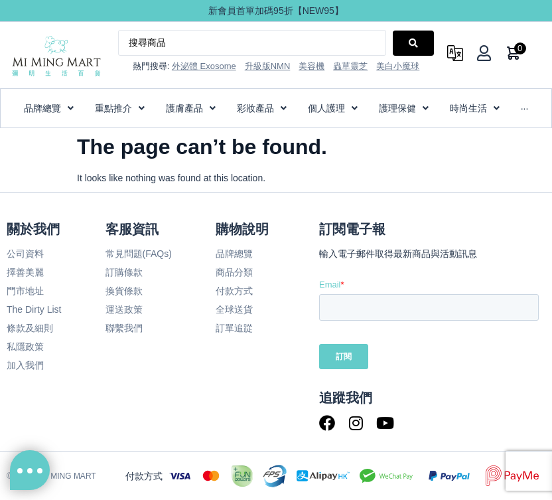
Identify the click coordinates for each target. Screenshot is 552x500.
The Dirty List (34, 309)
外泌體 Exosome (204, 66)
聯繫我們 (124, 328)
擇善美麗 (25, 272)
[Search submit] (413, 43)
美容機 (311, 66)
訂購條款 (124, 272)
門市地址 (25, 291)
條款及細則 (30, 328)
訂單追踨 (234, 328)
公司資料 (25, 253)
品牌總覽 (234, 253)
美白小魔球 (397, 66)
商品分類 (234, 272)
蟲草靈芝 (350, 66)
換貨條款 (124, 291)
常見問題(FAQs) (138, 253)
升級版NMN (268, 66)
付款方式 (234, 291)
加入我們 (25, 365)
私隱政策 (25, 346)
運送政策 (124, 309)
